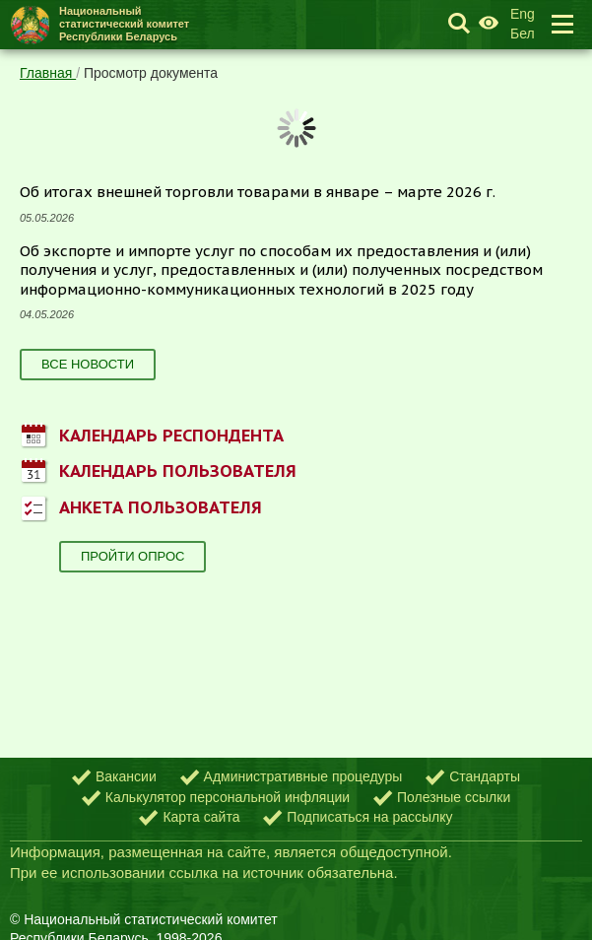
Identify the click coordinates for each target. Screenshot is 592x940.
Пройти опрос (132, 556)
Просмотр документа (151, 73)
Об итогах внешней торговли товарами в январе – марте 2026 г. (257, 191)
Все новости (87, 364)
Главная (48, 73)
